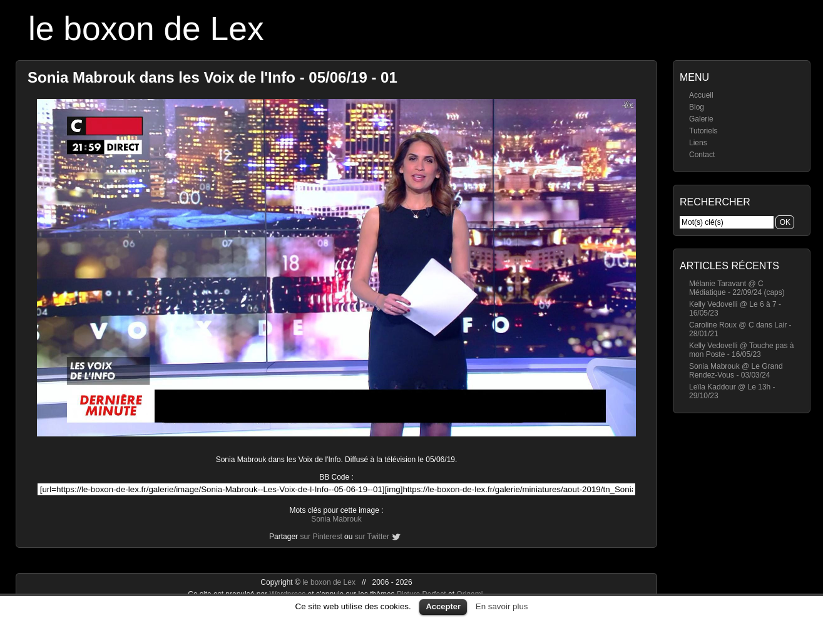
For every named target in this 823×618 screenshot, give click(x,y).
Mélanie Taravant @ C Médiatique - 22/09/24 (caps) (737, 288)
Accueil (701, 95)
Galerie (701, 119)
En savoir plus (502, 606)
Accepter (443, 606)
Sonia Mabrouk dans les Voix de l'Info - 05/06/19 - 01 (212, 77)
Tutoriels (703, 130)
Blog (696, 107)
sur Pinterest (321, 536)
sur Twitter (372, 536)
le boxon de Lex (146, 28)
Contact (702, 154)
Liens (698, 142)
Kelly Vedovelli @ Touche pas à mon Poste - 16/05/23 (741, 350)
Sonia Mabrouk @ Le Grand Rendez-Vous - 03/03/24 (736, 370)
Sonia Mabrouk (336, 519)
